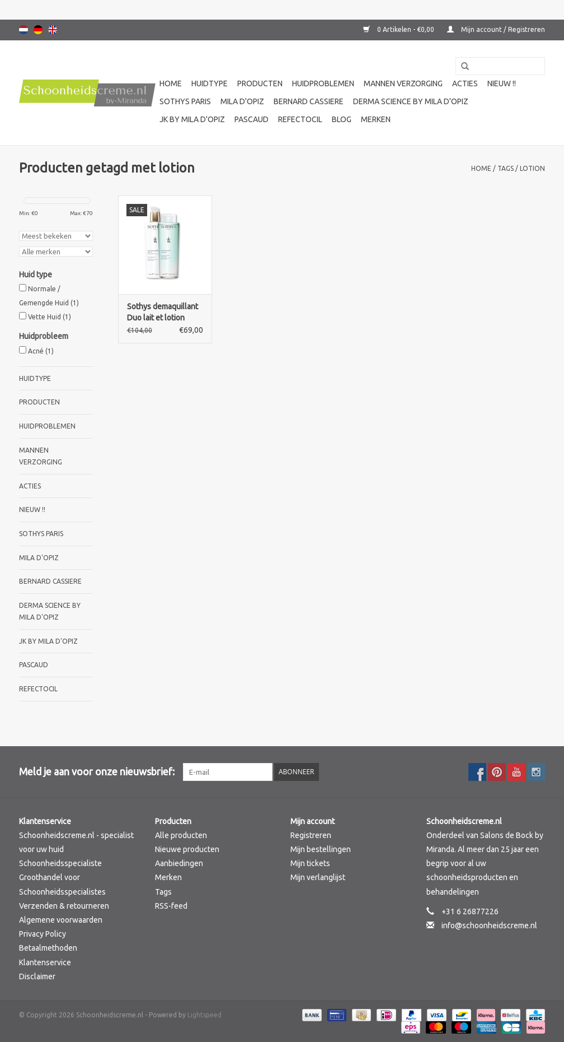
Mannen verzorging (403, 83)
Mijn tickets (310, 863)
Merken (376, 119)
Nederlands (23, 29)
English (52, 29)
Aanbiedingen (179, 863)
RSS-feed (171, 905)
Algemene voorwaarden (60, 919)
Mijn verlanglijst (317, 877)
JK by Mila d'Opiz (192, 119)
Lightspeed (204, 1014)
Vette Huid (49, 316)
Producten (260, 83)
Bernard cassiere (309, 101)
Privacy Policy (42, 933)
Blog (341, 119)
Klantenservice (45, 962)
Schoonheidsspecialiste (60, 863)
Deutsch (38, 29)
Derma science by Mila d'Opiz (410, 101)
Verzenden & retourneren (64, 905)
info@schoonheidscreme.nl (489, 925)
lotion (532, 168)
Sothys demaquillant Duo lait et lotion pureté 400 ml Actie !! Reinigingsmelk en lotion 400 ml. (163, 312)
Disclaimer (37, 976)
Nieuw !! (501, 83)
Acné (41, 351)
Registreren (310, 835)
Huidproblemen (323, 83)
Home (170, 83)
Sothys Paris (185, 101)
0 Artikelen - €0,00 (399, 29)
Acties (465, 83)
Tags (505, 168)
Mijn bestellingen (320, 849)
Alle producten (181, 835)
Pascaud (251, 119)
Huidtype (209, 83)
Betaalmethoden (48, 947)
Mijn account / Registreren (496, 29)
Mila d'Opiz (242, 101)
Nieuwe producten (187, 849)
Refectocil (300, 119)
